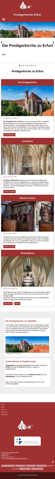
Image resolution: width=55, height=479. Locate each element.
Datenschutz (4, 414)
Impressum (4, 412)
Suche (3, 407)
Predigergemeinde (8, 466)
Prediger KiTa (41, 466)
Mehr (4, 54)
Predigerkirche (20, 466)
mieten (17, 303)
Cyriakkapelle (31, 466)
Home (2, 404)
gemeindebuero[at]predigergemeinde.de (16, 458)
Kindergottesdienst (24, 365)
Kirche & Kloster (9, 191)
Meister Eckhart (9, 246)
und (11, 365)
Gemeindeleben (9, 135)
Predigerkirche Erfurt (27, 14)
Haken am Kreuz (37, 469)
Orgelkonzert (10, 376)
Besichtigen (8, 303)
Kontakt (3, 409)
